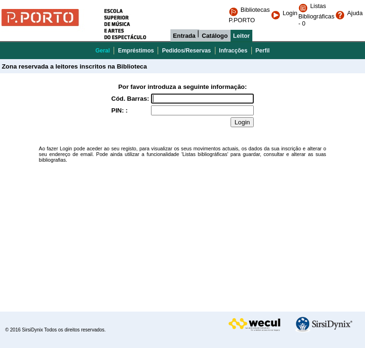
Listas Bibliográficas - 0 (316, 14)
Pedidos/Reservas (186, 50)
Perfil (263, 50)
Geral (102, 50)
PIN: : (119, 110)
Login (284, 13)
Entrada (184, 35)
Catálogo (215, 35)
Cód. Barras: (130, 98)
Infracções (233, 50)
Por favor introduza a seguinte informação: (182, 86)
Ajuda (349, 13)
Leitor (241, 35)
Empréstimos (136, 50)
